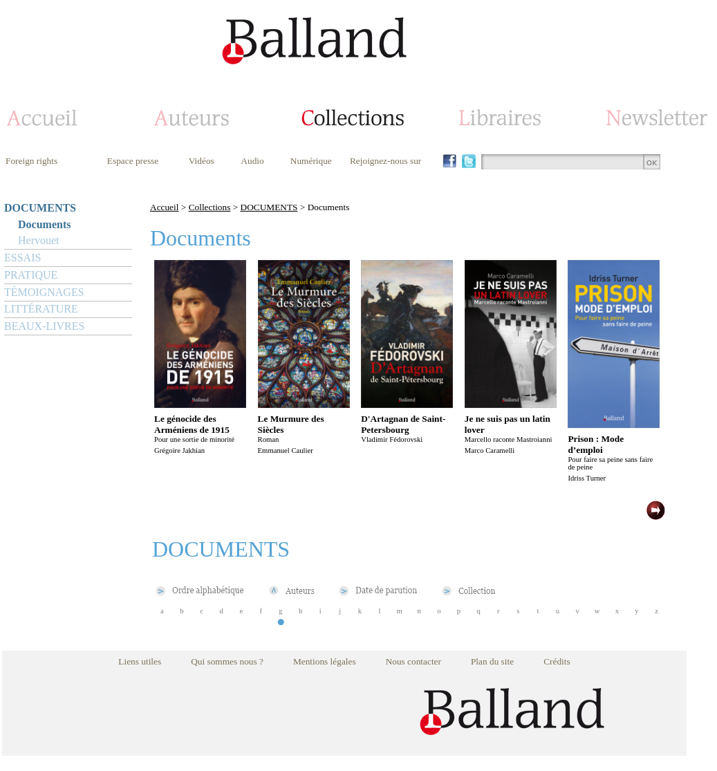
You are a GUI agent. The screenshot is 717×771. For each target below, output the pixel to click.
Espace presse (132, 161)
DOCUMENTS (40, 208)
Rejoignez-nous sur (385, 161)
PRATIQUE (30, 275)
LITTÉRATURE (41, 309)
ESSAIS (22, 257)
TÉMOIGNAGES (44, 292)
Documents (44, 224)
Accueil (164, 207)
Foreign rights (31, 161)
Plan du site (492, 661)
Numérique (311, 161)
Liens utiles (139, 661)
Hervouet (38, 240)
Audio (252, 161)
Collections (210, 207)
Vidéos (201, 161)
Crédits (556, 661)
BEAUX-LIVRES (44, 326)
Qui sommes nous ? (227, 661)
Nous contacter (413, 661)
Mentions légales (324, 661)
